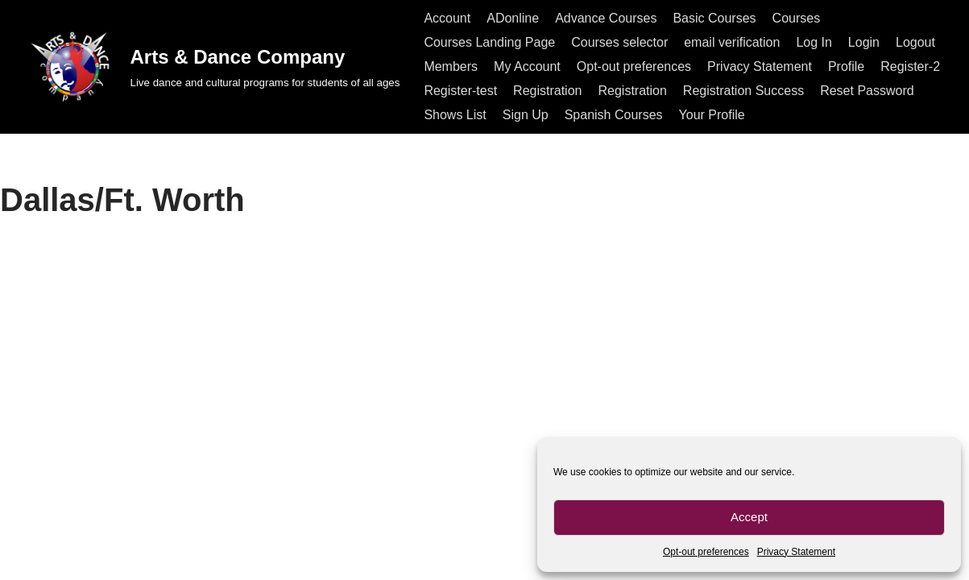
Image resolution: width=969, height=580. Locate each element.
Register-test (460, 90)
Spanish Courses (614, 115)
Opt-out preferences (706, 551)
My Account (527, 66)
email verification (732, 42)
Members (451, 66)
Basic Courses (714, 18)
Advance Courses (605, 18)
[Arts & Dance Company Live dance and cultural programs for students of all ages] (213, 66)
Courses (796, 18)
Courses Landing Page (489, 42)
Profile (846, 66)
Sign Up (526, 115)
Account (447, 18)
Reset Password (867, 90)
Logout (915, 42)
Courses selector (619, 42)
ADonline (513, 18)
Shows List (455, 115)
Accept (749, 517)
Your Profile (712, 115)
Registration (547, 90)
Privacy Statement (796, 551)
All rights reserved (77, 559)
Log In (813, 42)
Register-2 (910, 66)
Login (864, 42)
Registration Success (743, 90)
